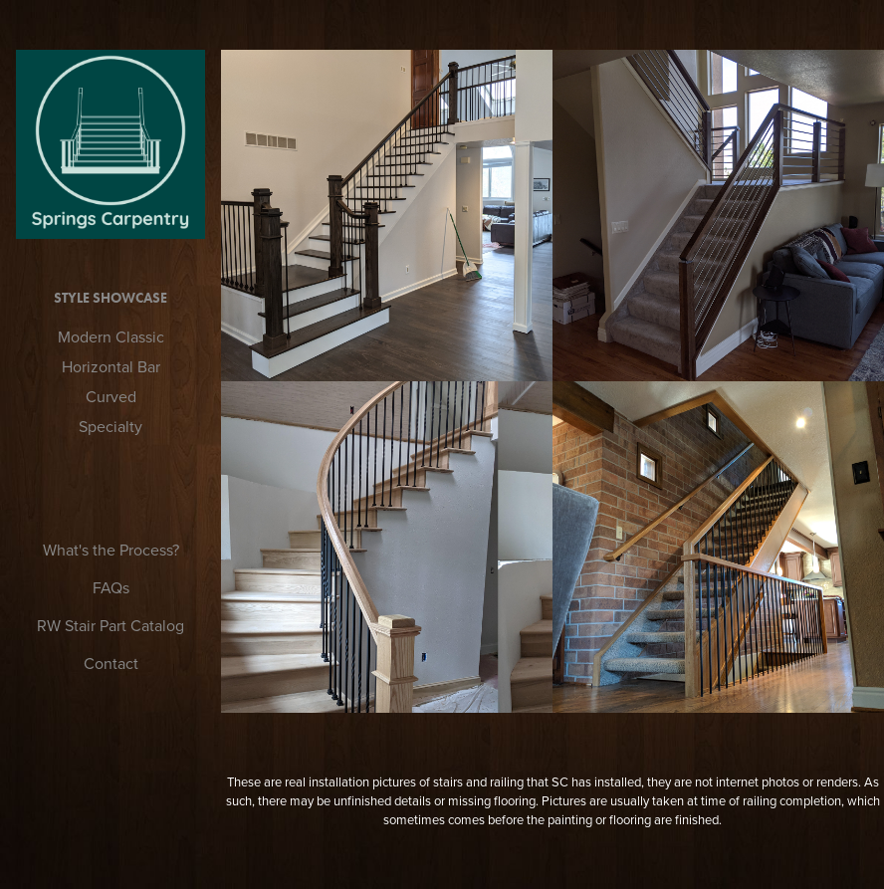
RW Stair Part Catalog (110, 625)
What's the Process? (111, 549)
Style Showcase (110, 298)
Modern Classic (111, 336)
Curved (111, 396)
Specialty (110, 426)
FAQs (111, 587)
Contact (111, 663)
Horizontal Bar (111, 366)
